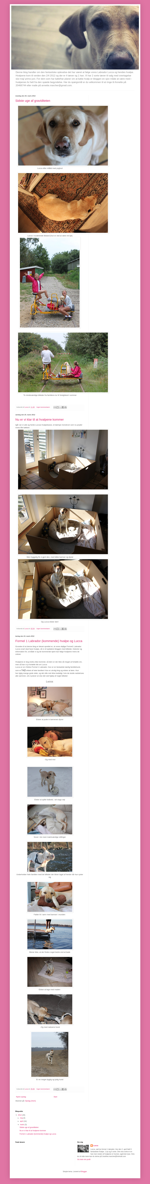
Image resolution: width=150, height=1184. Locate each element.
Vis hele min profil (84, 1159)
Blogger (84, 1172)
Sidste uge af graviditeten (32, 100)
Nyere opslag (21, 1097)
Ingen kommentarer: (43, 407)
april (22, 1121)
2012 (20, 1115)
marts (22, 1125)
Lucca (95, 1146)
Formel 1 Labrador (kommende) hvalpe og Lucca (48, 641)
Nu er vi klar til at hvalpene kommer (39, 419)
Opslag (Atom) (30, 1101)
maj (21, 1118)
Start (55, 1097)
